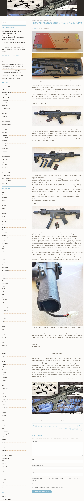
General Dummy (48, 20)
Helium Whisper (6, 278)
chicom (4, 213)
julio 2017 (4, 130)
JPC (3, 298)
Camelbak (4, 209)
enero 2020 (4, 96)
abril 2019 (4, 104)
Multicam (4, 334)
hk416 (3, 286)
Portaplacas (5, 360)
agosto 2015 (5, 166)
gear (3, 266)
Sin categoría (60, 420)
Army (3, 196)
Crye (3, 233)
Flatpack (4, 254)
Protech (4, 363)
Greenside (4, 271)
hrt (2, 290)
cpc (3, 225)
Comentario (35, 441)
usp (3, 435)
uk (2, 428)
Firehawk (4, 252)
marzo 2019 (4, 106)
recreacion (4, 370)
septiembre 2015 (6, 164)
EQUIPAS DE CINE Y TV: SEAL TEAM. (13, 69)
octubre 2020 (5, 89)
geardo (3, 269)
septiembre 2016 (6, 147)
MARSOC (4, 312)
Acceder (4, 448)
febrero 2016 (5, 154)
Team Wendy (5, 413)
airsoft (3, 182)
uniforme (4, 430)
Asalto (40, 420)
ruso (3, 382)
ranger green (5, 368)
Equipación (4, 242)
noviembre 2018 (5, 111)
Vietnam (4, 438)
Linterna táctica (5, 307)
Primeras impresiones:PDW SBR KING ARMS (12, 40)
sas (3, 387)
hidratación (4, 281)
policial (4, 358)
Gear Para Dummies (42, 7)
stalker (3, 397)
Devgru (4, 237)
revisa (3, 377)
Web (33, 472)
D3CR (3, 235)
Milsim (3, 319)
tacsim (3, 401)
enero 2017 (4, 140)
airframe (4, 180)
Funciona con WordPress (34, 499)
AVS (3, 204)
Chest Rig (4, 211)
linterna (4, 305)
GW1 (3, 274)
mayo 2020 (4, 92)
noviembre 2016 (5, 142)
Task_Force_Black (6, 411)
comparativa (48, 420)
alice (3, 189)
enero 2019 (4, 108)
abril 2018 (4, 120)
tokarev (4, 418)
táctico (3, 409)
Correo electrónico (38, 465)
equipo (3, 247)
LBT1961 (4, 303)
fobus (3, 259)
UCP (3, 426)
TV (2, 423)
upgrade (4, 433)
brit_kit (4, 206)
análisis (4, 192)
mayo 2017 (4, 135)
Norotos (4, 336)
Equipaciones (5, 245)
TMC (3, 416)
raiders (3, 365)
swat (3, 399)
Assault (43, 420)
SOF (65, 420)
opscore (4, 344)
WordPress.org (5, 456)
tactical (4, 406)
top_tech (4, 421)
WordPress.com (51, 499)
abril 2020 (4, 94)
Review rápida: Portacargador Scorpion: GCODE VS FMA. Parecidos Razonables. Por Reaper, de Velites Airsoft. (70, 427)
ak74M (3, 187)
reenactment (5, 372)
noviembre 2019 (5, 99)
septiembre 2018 (6, 113)
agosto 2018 (5, 116)
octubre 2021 (5, 82)
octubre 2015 (5, 162)
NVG (3, 339)
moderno (55, 420)
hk (2, 283)
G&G (3, 264)
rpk (3, 380)
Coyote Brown (5, 223)
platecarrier (5, 353)
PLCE (3, 356)
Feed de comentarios (7, 453)
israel (3, 295)
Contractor (4, 221)
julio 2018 (4, 118)
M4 (52, 420)
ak (2, 184)
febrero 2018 (5, 123)
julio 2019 (4, 101)
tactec (3, 404)
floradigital (4, 257)
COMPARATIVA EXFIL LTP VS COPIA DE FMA (44, 426)
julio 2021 (4, 87)
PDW (3, 346)
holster (3, 288)
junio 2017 (4, 133)
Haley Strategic (5, 276)
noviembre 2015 (5, 159)
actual (3, 175)
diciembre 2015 (5, 157)
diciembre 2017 (5, 128)
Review (3, 375)
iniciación (4, 293)
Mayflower (4, 315)
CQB (3, 228)
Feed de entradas (6, 451)
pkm (3, 348)
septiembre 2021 (6, 84)
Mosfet (3, 329)
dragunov (4, 240)
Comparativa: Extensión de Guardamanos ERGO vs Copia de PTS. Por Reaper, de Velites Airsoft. (13, 46)
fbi (2, 250)
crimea (3, 230)
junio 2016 (4, 152)
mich (3, 317)
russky (3, 385)
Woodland (4, 440)
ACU (3, 177)
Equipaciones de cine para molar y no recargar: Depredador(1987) (13, 32)
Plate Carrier (5, 351)
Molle (3, 327)
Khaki (3, 300)
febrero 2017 (5, 137)
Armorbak (4, 194)
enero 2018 (4, 125)
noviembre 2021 (5, 80)
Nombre (34, 459)
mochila (4, 322)
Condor (4, 218)
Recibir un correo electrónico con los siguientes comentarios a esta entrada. (54, 483)
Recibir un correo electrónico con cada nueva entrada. (48, 487)
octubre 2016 (5, 145)
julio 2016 (4, 149)
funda (3, 262)
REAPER (36, 28)
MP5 (3, 332)
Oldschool (4, 341)
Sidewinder (4, 389)
